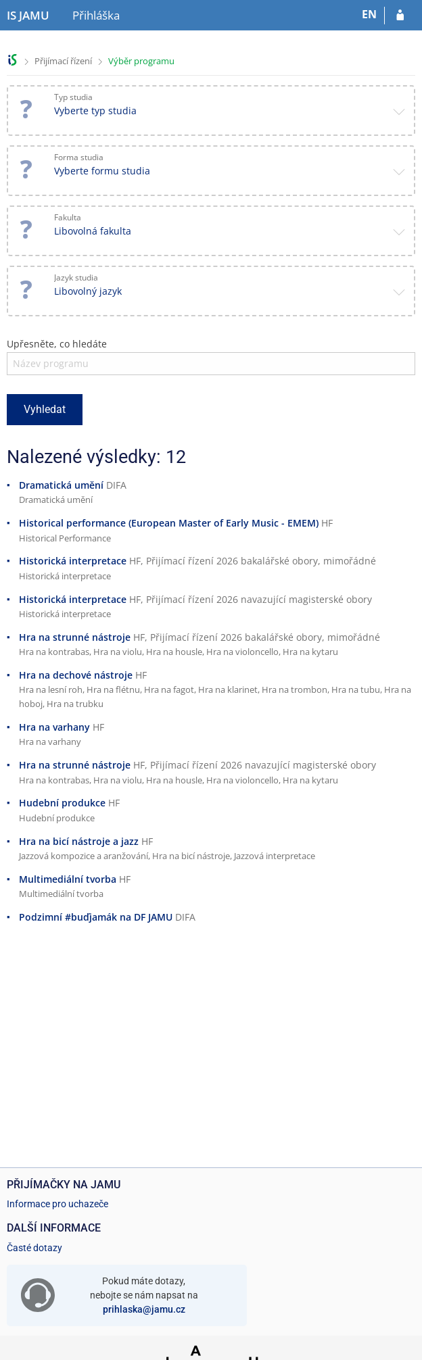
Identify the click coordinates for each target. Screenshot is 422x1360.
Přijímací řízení (63, 61)
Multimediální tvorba (67, 879)
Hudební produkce (62, 802)
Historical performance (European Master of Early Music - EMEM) (169, 522)
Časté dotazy (34, 1247)
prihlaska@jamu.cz (144, 1309)
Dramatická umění (61, 485)
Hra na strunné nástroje (75, 637)
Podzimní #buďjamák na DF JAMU (95, 916)
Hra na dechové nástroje (76, 675)
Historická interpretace (72, 560)
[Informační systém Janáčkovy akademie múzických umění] (28, 15)
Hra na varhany (54, 727)
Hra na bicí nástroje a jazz (79, 841)
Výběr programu (141, 61)
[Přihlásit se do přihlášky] (400, 15)
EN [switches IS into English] (369, 14)
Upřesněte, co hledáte (57, 343)
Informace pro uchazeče (57, 1203)
